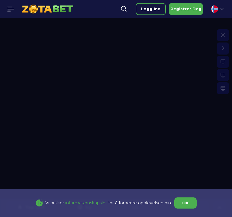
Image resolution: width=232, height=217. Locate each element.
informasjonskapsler (86, 203)
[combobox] (217, 9)
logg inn (150, 8)
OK (185, 202)
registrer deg (185, 8)
